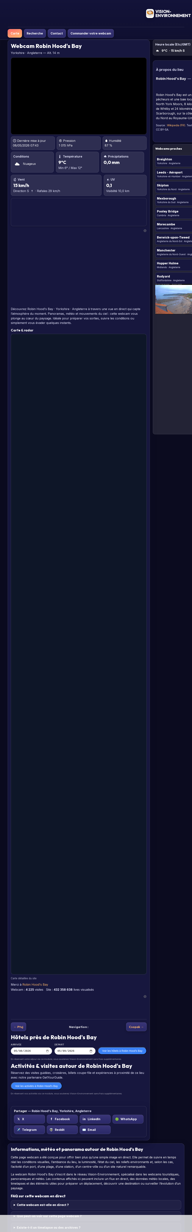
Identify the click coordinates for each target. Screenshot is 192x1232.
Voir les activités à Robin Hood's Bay (36, 1086)
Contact (57, 33)
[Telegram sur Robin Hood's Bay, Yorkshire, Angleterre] (29, 1130)
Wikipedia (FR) (176, 125)
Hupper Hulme (167, 263)
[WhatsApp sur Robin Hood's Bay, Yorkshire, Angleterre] (128, 1119)
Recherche (35, 33)
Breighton (164, 159)
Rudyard (163, 276)
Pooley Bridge (167, 211)
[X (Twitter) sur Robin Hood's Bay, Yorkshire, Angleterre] (29, 1119)
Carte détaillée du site (24, 978)
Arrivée (31, 1049)
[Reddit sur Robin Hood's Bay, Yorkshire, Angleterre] (62, 1130)
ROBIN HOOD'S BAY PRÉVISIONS (78, 212)
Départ (75, 1049)
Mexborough (166, 198)
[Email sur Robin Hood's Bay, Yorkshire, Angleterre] (95, 1130)
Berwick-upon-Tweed (173, 237)
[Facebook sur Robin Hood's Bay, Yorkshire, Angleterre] (62, 1119)
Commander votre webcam (91, 33)
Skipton (163, 185)
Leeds (169, 172)
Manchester (166, 250)
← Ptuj (18, 1027)
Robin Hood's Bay (35, 984)
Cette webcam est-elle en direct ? (43, 1205)
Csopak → (136, 1027)
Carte (15, 33)
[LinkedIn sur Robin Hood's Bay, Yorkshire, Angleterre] (95, 1119)
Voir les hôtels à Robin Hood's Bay (122, 1051)
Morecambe (166, 224)
